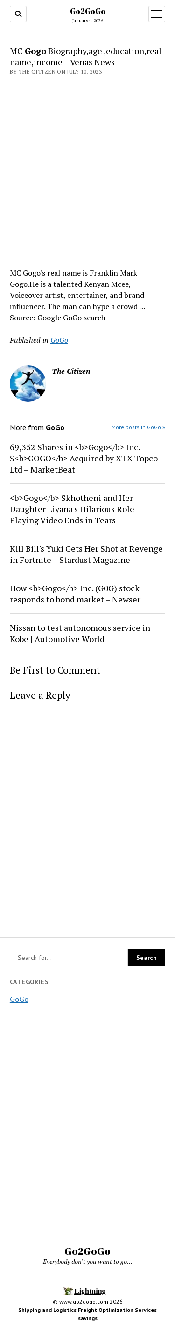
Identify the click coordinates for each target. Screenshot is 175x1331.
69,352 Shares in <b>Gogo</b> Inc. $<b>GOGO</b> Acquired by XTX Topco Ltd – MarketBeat (84, 458)
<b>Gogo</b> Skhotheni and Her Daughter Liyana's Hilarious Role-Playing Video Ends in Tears (74, 509)
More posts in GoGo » (138, 427)
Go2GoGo (87, 11)
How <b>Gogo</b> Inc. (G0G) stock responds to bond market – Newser (75, 593)
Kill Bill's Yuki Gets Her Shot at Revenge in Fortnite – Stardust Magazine (86, 554)
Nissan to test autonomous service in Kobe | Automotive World (80, 633)
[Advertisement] (87, 168)
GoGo (19, 999)
